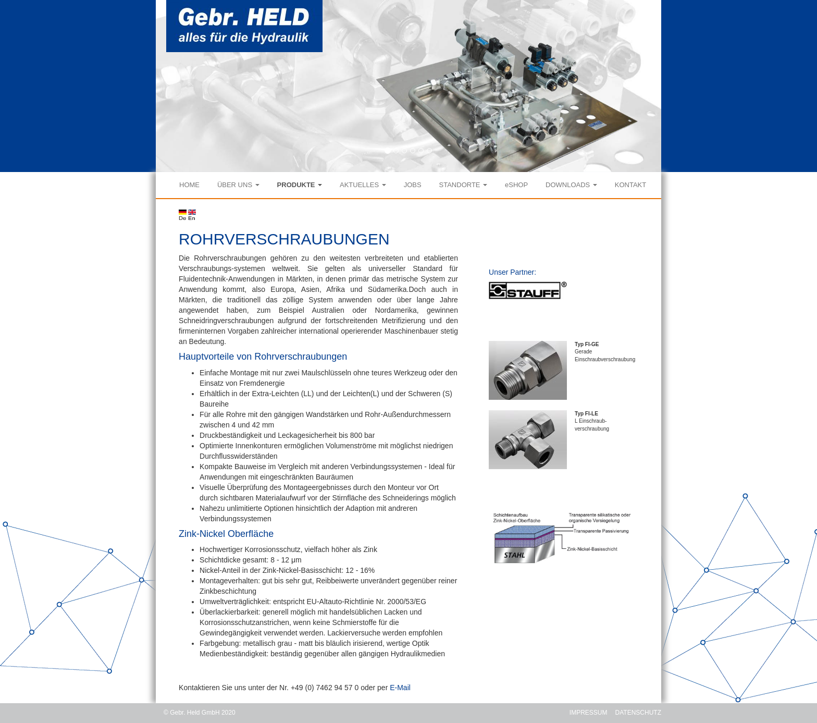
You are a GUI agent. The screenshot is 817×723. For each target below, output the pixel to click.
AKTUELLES (363, 185)
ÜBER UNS (238, 185)
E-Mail (400, 687)
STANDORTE (463, 185)
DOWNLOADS (571, 185)
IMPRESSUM (589, 712)
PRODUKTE (300, 185)
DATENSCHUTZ (638, 712)
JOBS (413, 185)
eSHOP (516, 185)
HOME (189, 185)
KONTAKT (630, 185)
